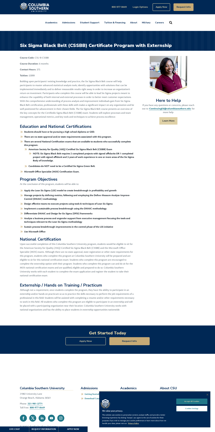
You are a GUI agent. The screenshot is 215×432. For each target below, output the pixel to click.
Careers (159, 22)
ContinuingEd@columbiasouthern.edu (170, 108)
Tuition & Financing (114, 22)
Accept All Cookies (191, 401)
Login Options (140, 7)
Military (146, 22)
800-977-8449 (119, 7)
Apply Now (161, 7)
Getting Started (92, 394)
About (133, 22)
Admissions (68, 22)
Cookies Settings (191, 408)
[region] (154, 409)
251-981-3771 (35, 403)
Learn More (167, 120)
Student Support (89, 22)
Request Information (44, 429)
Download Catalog (93, 398)
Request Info (184, 7)
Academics (51, 22)
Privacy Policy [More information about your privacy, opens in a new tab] (133, 423)
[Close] (207, 395)
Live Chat (14, 429)
